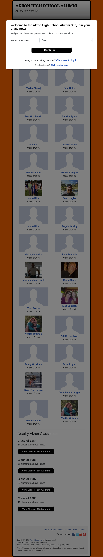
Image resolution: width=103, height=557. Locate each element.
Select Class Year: (20, 40)
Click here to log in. (67, 60)
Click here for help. (59, 65)
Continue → (51, 50)
